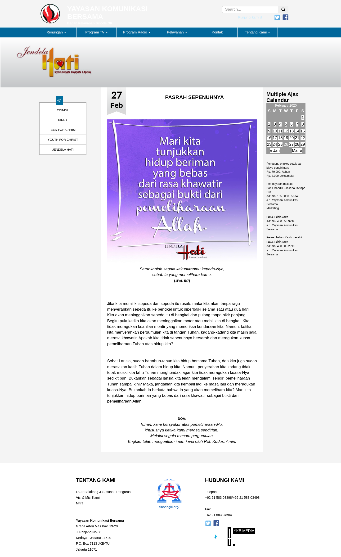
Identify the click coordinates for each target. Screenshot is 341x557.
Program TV (96, 32)
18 (280, 138)
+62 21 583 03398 (218, 497)
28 (297, 144)
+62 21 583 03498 (246, 497)
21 (297, 138)
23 (269, 144)
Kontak (217, 32)
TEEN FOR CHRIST (63, 129)
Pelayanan (177, 32)
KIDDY (63, 120)
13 (291, 131)
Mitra (79, 503)
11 (280, 131)
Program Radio (136, 32)
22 (303, 138)
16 (269, 138)
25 (280, 144)
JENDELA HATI (62, 149)
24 (275, 144)
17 (275, 138)
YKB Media (244, 531)
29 (303, 144)
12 (286, 131)
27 (291, 144)
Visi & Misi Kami (88, 497)
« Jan (275, 150)
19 (286, 138)
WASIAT (62, 110)
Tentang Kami (257, 32)
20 (291, 138)
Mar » (297, 150)
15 (303, 131)
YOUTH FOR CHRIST (63, 139)
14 (297, 131)
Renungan (56, 32)
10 (275, 131)
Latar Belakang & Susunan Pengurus (103, 492)
